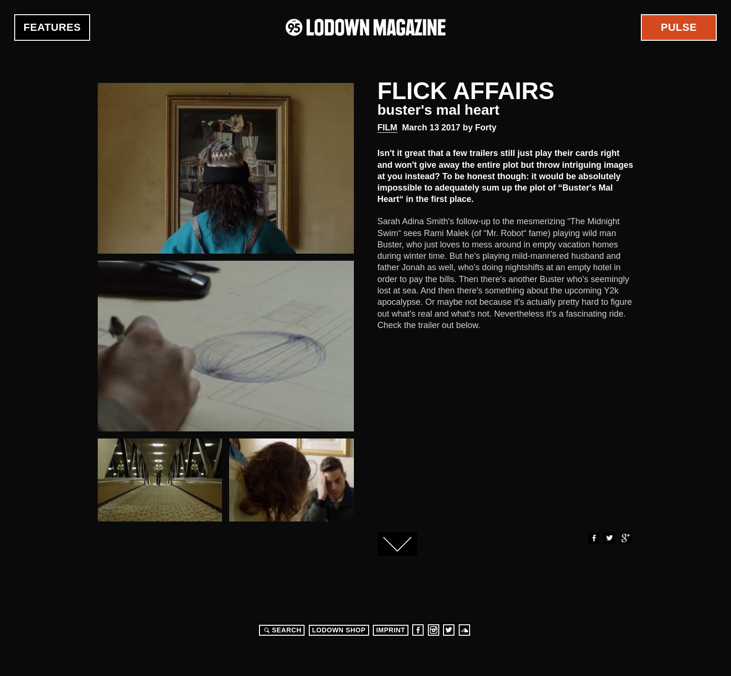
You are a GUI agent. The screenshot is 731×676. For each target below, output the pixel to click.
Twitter (609, 538)
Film (388, 127)
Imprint (390, 630)
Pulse (679, 27)
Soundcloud (464, 630)
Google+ (625, 538)
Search (281, 630)
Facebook (593, 538)
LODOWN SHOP (339, 630)
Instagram (433, 630)
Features (52, 27)
